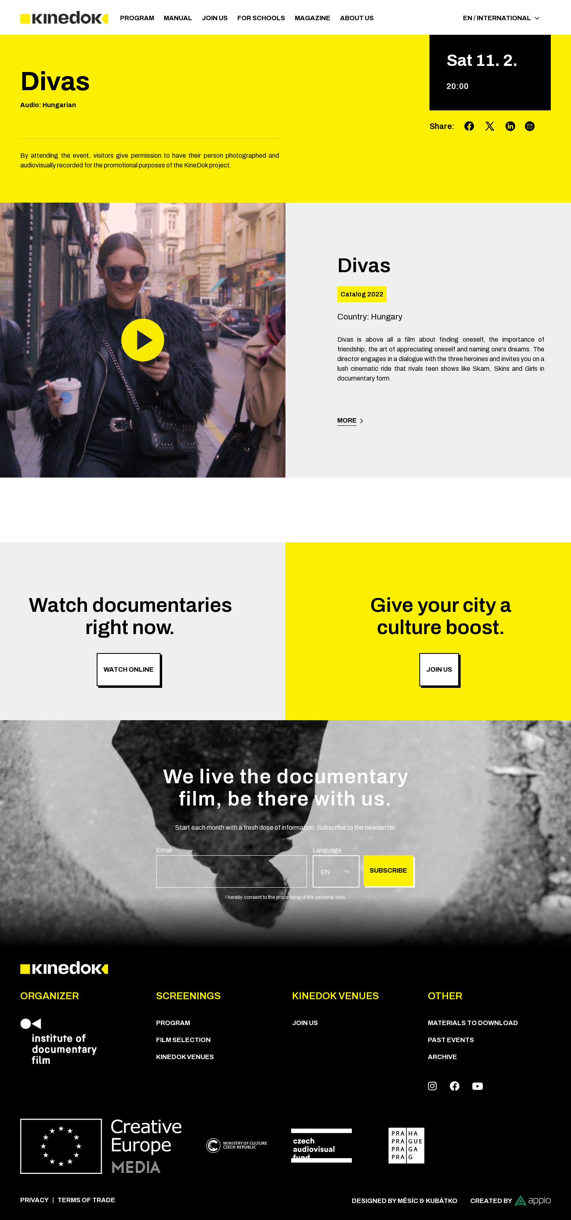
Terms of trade (86, 1200)
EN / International (501, 18)
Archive (442, 1056)
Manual (178, 18)
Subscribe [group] (388, 870)
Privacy (34, 1200)
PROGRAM (137, 18)
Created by (510, 1200)
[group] (231, 867)
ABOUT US (357, 18)
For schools (261, 18)
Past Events (451, 1039)
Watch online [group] (129, 669)
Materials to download (473, 1022)
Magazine (312, 18)
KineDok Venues (185, 1056)
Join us (215, 18)
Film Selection (183, 1039)
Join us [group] (439, 669)
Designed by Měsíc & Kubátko (404, 1200)
